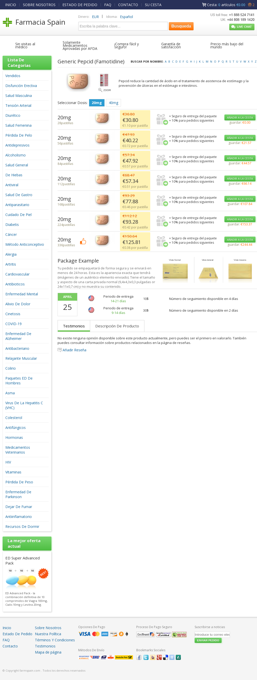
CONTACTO (128, 4)
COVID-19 (13, 323)
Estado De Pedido (17, 633)
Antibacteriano (17, 348)
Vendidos (12, 75)
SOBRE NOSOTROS (39, 4)
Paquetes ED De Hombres (19, 380)
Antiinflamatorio (18, 516)
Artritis (10, 264)
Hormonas (14, 437)
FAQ (107, 4)
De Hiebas (13, 174)
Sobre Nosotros (48, 627)
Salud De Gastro (18, 194)
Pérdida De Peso (19, 482)
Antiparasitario (17, 204)
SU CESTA (153, 4)
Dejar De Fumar (18, 506)
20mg (97, 102)
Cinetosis (12, 313)
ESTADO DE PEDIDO (79, 4)
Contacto (10, 646)
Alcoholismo (15, 155)
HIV (8, 462)
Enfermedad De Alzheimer (18, 336)
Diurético (12, 115)
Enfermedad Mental (21, 294)
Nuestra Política (48, 633)
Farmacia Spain (40, 22)
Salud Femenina (18, 125)
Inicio (7, 627)
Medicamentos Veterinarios (17, 450)
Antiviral (11, 184)
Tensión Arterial (18, 105)
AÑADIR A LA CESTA (240, 117)
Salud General (16, 165)
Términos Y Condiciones (55, 640)
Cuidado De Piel (18, 214)
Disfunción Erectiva (21, 85)
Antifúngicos (15, 427)
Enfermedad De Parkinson (18, 494)
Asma (10, 392)
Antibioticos (15, 284)
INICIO (10, 4)
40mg (113, 102)
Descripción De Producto (117, 325)
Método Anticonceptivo (24, 244)
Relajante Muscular (21, 358)
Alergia (11, 254)
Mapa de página (48, 652)
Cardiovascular (17, 274)
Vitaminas (13, 472)
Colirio (10, 368)
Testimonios (74, 325)
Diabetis (12, 224)
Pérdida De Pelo (18, 135)
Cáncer (11, 234)
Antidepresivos (17, 145)
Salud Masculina (18, 95)
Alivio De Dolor (17, 303)
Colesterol (13, 417)
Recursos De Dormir (22, 526)
